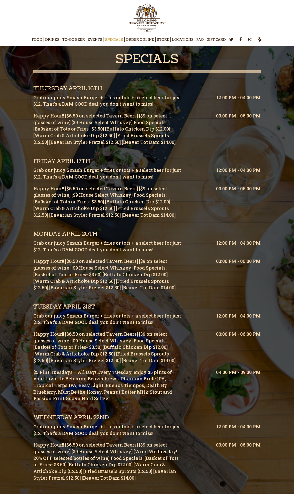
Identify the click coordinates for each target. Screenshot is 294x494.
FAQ (200, 39)
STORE (163, 39)
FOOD (37, 39)
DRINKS (52, 39)
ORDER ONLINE (140, 39)
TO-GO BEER (73, 39)
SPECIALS (114, 39)
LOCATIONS (183, 39)
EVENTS (95, 39)
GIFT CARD (216, 39)
